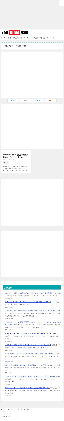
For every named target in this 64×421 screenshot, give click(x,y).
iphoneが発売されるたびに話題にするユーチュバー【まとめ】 (15, 156)
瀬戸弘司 (5, 162)
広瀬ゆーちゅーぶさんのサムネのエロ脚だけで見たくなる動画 (25, 333)
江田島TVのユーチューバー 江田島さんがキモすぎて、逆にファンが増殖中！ (30, 353)
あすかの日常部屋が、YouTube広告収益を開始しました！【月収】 (26, 365)
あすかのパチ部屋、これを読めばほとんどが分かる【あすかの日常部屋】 (28, 293)
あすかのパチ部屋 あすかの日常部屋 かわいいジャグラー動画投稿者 (28, 345)
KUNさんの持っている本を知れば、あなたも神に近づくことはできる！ (28, 302)
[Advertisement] (32, 14)
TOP (11, 409)
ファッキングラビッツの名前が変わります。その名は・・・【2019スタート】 (30, 376)
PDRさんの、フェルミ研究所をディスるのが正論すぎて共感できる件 (27, 388)
